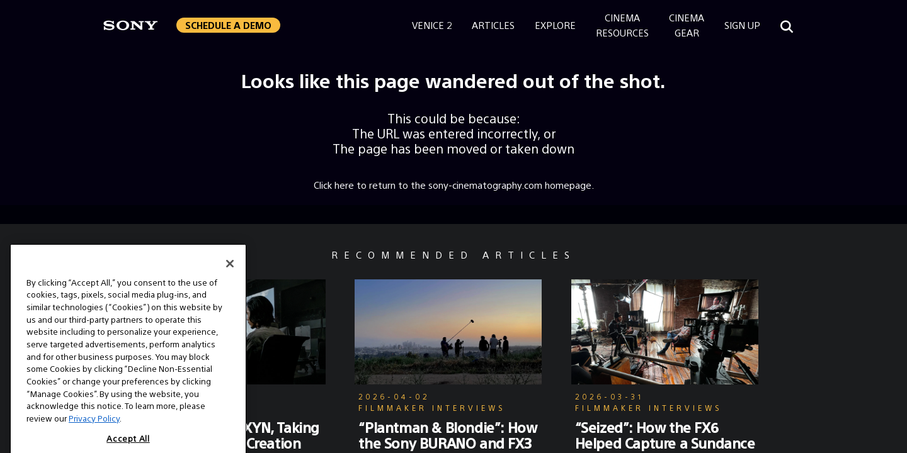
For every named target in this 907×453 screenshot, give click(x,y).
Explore (555, 25)
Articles (493, 25)
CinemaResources (622, 24)
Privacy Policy (94, 433)
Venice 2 (432, 25)
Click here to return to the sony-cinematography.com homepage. (454, 185)
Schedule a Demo (228, 25)
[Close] (230, 278)
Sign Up (742, 25)
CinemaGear (686, 24)
